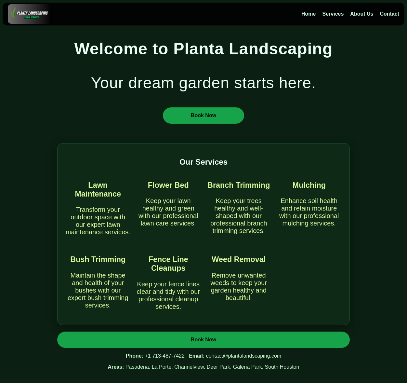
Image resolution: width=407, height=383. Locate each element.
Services (333, 14)
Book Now (203, 115)
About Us (361, 14)
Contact (389, 14)
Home (308, 14)
